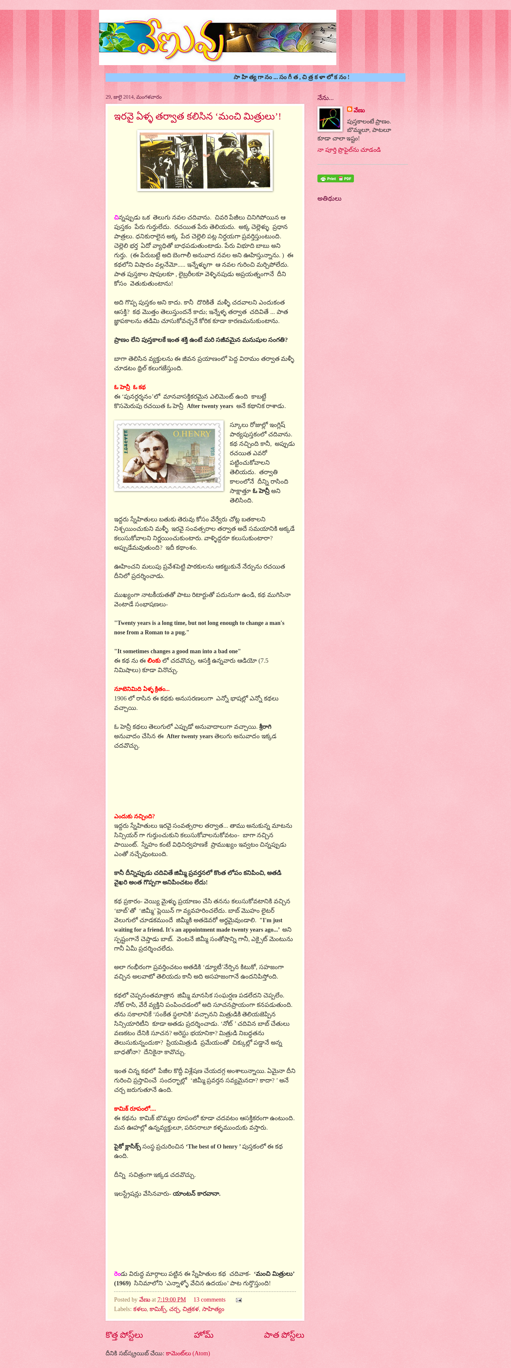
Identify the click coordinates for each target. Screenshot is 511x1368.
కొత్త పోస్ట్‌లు (124, 1335)
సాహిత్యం (213, 1309)
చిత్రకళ (190, 1309)
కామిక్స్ (158, 1309)
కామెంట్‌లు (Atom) (188, 1353)
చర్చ (174, 1309)
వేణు (145, 1299)
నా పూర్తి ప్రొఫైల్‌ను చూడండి (349, 150)
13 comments (210, 1299)
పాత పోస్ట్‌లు (284, 1335)
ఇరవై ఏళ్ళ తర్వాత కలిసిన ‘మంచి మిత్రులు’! (197, 116)
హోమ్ (203, 1335)
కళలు (140, 1309)
